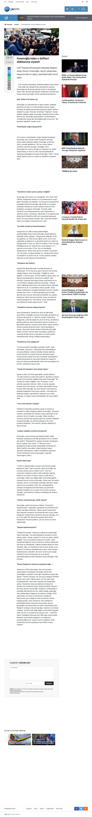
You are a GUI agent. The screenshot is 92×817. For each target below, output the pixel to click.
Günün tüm (81, 18)
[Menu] (67, 9)
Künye (36, 808)
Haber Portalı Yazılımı (13, 814)
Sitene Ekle (34, 2)
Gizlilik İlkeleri (50, 808)
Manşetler (11, 2)
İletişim (42, 808)
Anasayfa (29, 808)
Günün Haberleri (20, 2)
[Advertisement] (38, 175)
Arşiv (27, 2)
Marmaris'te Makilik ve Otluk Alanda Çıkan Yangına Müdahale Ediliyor (46, 18)
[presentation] (10, 18)
